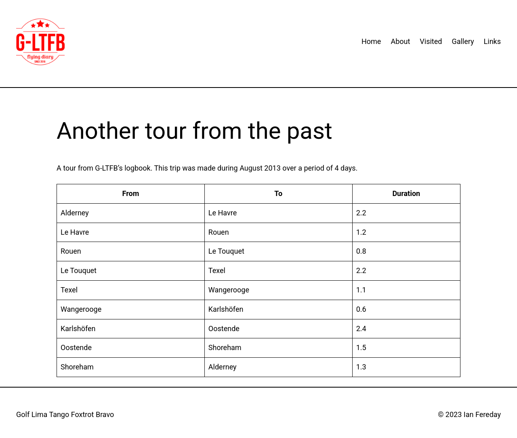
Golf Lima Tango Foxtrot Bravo (65, 414)
